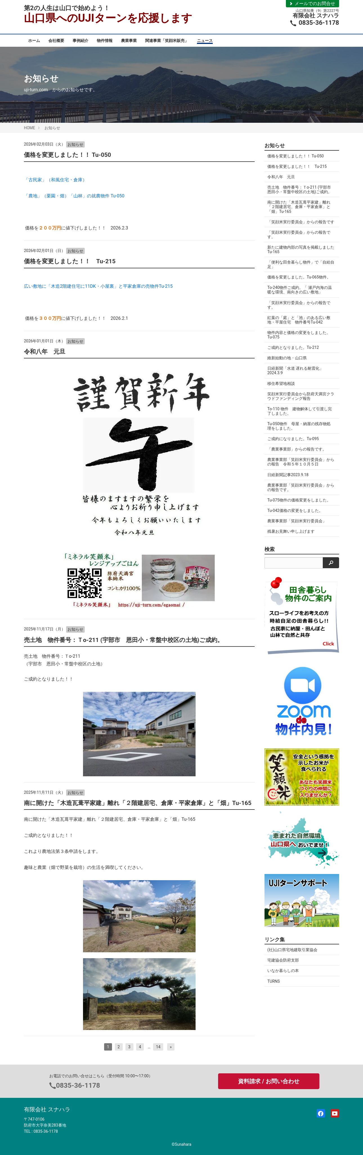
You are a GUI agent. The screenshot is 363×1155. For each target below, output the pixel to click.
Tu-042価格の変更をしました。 (295, 515)
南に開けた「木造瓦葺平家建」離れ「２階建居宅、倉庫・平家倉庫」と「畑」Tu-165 (137, 803)
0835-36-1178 (78, 1085)
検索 (270, 554)
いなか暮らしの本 (283, 975)
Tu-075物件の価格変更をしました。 (299, 504)
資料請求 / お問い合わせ (268, 1081)
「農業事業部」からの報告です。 (296, 453)
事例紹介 (80, 40)
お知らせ (52, 128)
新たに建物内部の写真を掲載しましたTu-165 (298, 253)
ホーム (34, 40)
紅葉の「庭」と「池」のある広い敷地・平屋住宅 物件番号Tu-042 (298, 324)
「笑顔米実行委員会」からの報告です (298, 224)
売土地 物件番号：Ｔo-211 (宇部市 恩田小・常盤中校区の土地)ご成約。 (123, 640)
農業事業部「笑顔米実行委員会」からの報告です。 (298, 491)
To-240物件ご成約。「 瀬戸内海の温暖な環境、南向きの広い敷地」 (299, 294)
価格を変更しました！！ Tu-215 (69, 261)
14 (158, 1047)
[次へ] (171, 1047)
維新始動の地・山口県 (287, 362)
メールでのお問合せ (312, 3)
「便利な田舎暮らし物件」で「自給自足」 (298, 268)
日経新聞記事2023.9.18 (287, 479)
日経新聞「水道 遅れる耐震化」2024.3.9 (295, 375)
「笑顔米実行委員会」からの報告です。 (298, 239)
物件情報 (105, 40)
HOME (29, 128)
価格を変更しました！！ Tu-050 (67, 154)
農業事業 (129, 40)
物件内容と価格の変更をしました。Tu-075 (298, 339)
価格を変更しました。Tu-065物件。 (299, 281)
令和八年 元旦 (44, 351)
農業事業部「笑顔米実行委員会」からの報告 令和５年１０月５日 (298, 466)
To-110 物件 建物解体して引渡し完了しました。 (299, 415)
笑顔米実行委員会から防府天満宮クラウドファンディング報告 (298, 400)
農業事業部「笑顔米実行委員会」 (296, 525)
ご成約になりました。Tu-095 (293, 443)
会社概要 (56, 40)
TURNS (273, 986)
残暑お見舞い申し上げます (293, 536)
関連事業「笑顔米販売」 (167, 40)
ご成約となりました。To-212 (293, 352)
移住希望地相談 (281, 388)
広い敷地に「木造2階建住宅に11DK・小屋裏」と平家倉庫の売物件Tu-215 (99, 286)
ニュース (205, 40)
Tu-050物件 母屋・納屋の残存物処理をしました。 (299, 430)
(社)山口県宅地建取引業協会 (292, 954)
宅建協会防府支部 (283, 964)
